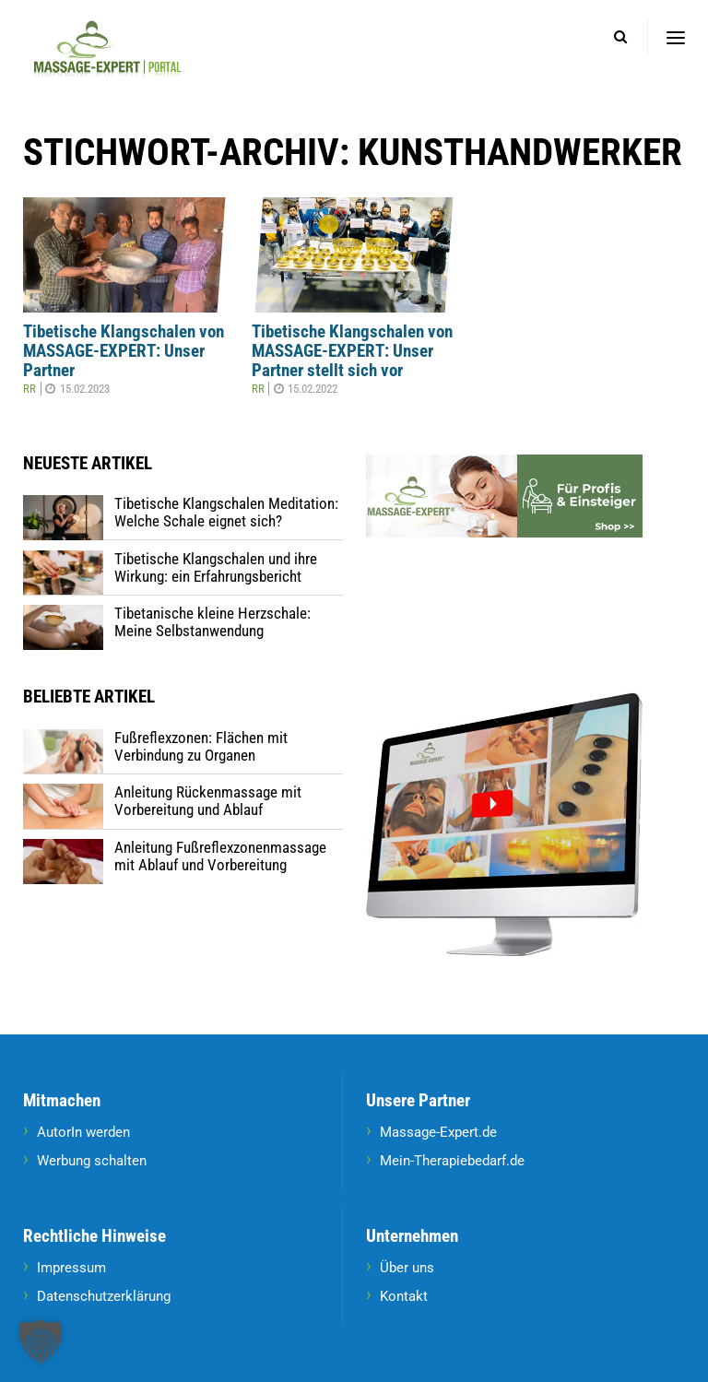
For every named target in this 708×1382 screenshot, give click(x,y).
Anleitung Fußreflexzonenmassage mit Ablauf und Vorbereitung (220, 856)
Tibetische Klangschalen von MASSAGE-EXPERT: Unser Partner (123, 351)
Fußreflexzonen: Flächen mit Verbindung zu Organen (201, 746)
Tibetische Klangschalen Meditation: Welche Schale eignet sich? (226, 512)
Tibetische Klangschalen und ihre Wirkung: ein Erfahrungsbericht (215, 567)
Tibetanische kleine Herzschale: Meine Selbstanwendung (212, 622)
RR (29, 389)
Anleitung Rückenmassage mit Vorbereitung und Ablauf (207, 801)
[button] (40, 1341)
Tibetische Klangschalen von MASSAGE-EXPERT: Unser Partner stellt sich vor (352, 351)
